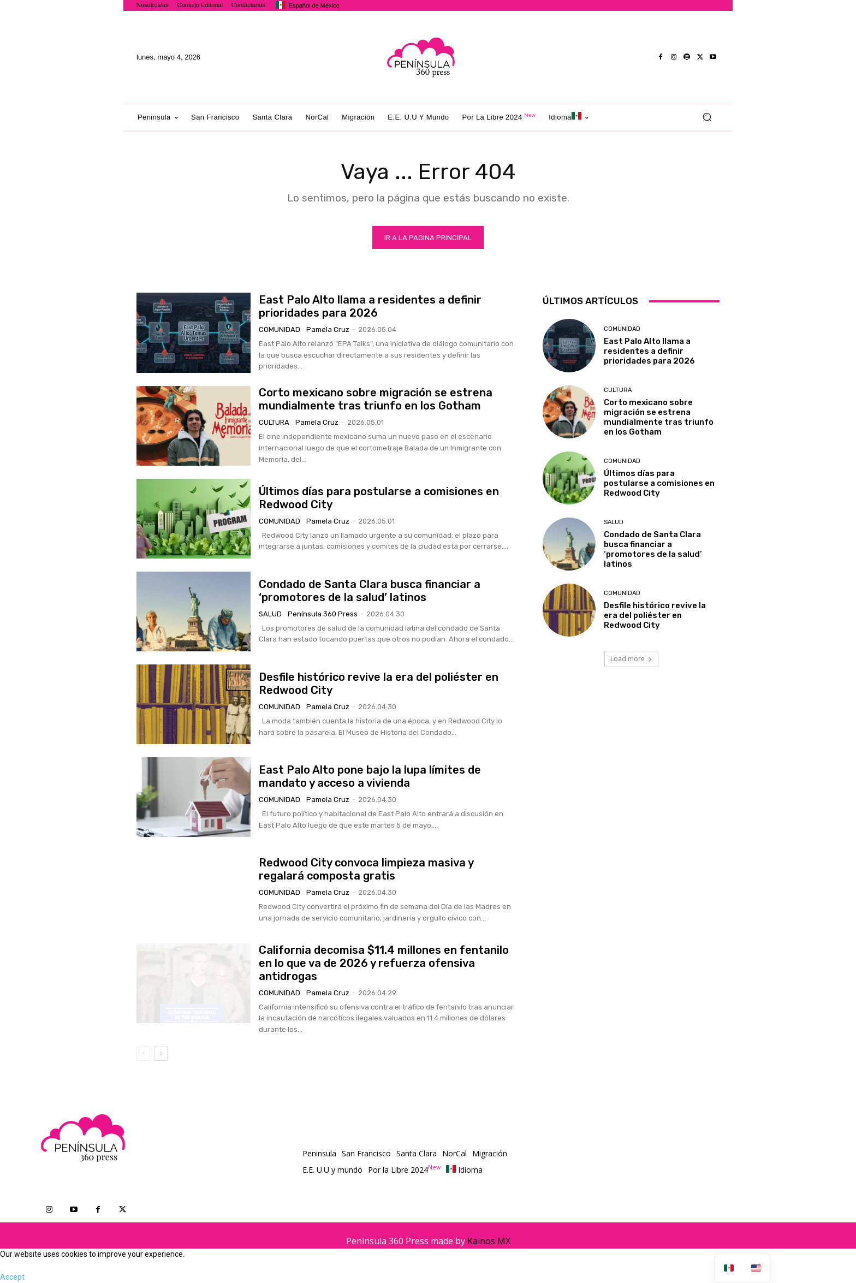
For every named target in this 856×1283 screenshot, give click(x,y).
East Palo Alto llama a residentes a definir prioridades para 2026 (370, 306)
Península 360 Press (323, 614)
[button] (707, 117)
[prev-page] (143, 1054)
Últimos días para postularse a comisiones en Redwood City (659, 483)
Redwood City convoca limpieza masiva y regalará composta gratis (366, 869)
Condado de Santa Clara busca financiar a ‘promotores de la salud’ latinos (369, 591)
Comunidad (279, 329)
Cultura (274, 422)
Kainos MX (488, 1241)
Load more (631, 658)
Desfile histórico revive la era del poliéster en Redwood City (655, 615)
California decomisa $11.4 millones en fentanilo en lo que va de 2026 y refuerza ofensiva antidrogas (384, 963)
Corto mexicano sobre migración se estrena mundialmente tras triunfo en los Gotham (375, 399)
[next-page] (161, 1054)
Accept (12, 1277)
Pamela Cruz (327, 329)
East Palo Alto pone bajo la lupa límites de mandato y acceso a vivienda (370, 776)
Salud (270, 613)
